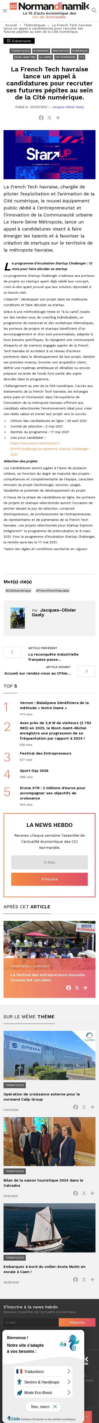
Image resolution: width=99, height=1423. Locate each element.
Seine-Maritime (25, 57)
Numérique (80, 50)
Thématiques (34, 25)
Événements (19, 41)
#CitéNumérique (18, 590)
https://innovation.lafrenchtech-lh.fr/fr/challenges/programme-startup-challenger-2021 (50, 448)
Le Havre (46, 57)
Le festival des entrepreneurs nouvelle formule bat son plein (48, 977)
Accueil (11, 25)
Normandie (41, 50)
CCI (82, 57)
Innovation (61, 50)
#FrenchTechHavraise (52, 590)
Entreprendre (65, 57)
